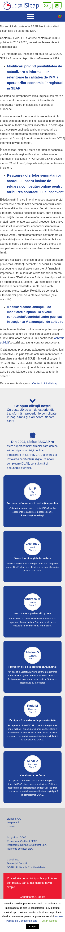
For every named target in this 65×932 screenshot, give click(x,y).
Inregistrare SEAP (16, 837)
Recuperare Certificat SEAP (22, 841)
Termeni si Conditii (17, 863)
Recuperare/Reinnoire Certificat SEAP (27, 845)
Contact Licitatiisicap (45, 383)
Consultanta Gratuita (32, 896)
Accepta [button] (32, 926)
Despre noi (13, 822)
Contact (11, 826)
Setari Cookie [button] (49, 920)
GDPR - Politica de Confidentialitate (26, 867)
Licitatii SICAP (14, 818)
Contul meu (13, 859)
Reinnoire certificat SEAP (20, 848)
